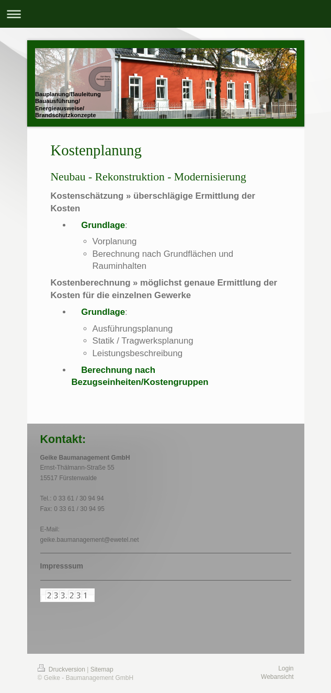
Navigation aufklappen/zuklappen (165, 14)
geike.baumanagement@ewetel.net (89, 539)
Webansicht (277, 676)
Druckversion (62, 669)
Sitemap (101, 669)
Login (285, 668)
